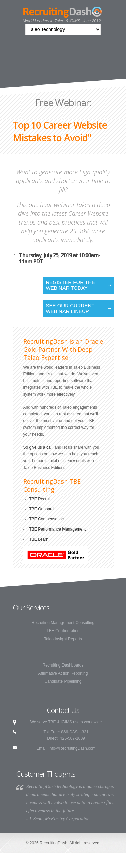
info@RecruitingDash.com (72, 748)
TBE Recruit (40, 499)
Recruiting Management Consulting (63, 622)
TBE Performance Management (57, 529)
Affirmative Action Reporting (63, 673)
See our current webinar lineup (70, 308)
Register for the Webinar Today (70, 285)
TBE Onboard (41, 509)
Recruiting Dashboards (62, 665)
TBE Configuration (62, 630)
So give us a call (37, 447)
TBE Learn (38, 539)
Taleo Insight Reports (63, 639)
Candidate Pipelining (62, 681)
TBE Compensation (46, 519)
